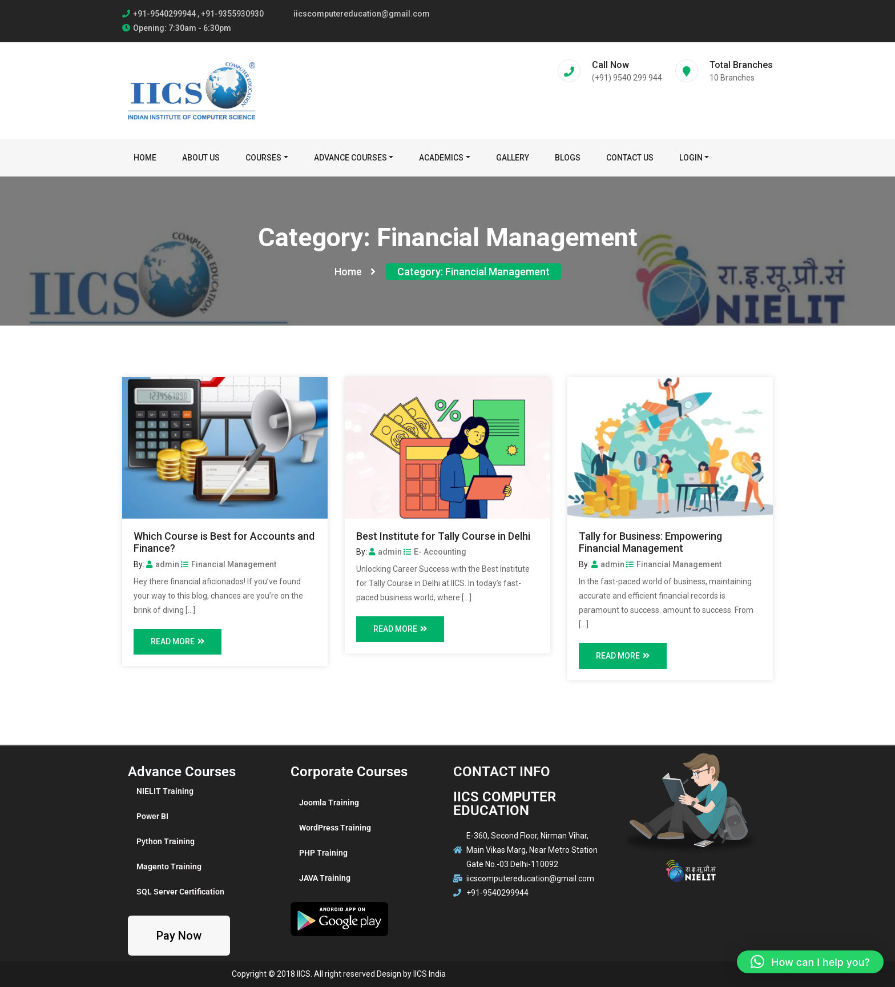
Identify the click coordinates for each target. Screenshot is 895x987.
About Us (201, 157)
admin (162, 564)
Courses (263, 157)
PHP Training (323, 852)
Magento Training (168, 866)
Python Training (165, 841)
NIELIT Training (164, 791)
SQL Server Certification (180, 891)
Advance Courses (350, 157)
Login (691, 157)
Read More (177, 641)
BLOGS (567, 157)
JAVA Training (324, 877)
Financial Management (228, 564)
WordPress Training (335, 827)
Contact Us (630, 157)
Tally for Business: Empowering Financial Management (650, 542)
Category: (473, 272)
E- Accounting (435, 551)
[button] (810, 961)
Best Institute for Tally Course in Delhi (443, 536)
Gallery (512, 157)
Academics (441, 157)
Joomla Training (329, 802)
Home (145, 157)
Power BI (152, 816)
